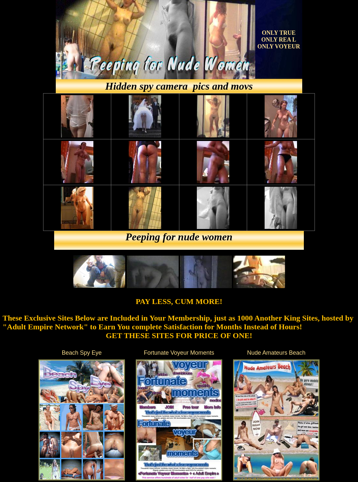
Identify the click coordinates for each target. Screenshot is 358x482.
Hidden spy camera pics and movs (179, 86)
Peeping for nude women (179, 237)
